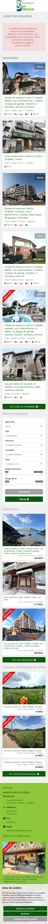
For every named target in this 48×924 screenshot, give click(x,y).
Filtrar (24, 499)
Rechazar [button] (25, 914)
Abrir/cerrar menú (5, 5)
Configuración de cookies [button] (25, 919)
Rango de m (11, 478)
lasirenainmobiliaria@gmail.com (19, 830)
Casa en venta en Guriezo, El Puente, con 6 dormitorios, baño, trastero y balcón (22, 387)
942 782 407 (11, 814)
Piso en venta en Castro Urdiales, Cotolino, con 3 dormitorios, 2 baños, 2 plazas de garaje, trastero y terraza (23, 645)
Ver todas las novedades (24, 406)
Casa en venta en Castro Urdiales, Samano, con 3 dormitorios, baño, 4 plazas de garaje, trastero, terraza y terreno (23, 879)
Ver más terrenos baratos (24, 773)
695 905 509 (11, 811)
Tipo (7, 431)
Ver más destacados (24, 659)
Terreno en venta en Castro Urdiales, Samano (23, 707)
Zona (7, 459)
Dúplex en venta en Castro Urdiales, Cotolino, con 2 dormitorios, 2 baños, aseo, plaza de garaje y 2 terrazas (22, 213)
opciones (24, 491)
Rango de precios (13, 469)
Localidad (9, 450)
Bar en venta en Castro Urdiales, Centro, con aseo (22, 598)
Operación (10, 422)
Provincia (9, 440)
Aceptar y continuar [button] (25, 908)
